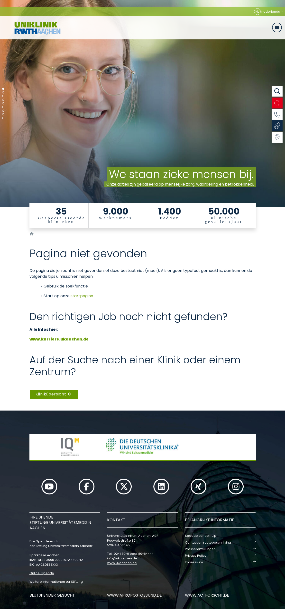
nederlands (267, 11)
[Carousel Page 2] (3, 92)
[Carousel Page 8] (3, 114)
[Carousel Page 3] (3, 96)
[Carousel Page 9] (3, 118)
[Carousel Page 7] (3, 111)
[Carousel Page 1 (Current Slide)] (3, 89)
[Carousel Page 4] (3, 100)
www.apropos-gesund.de (134, 595)
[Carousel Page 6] (3, 107)
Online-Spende (41, 573)
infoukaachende (122, 558)
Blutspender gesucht (52, 595)
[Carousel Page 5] (3, 103)
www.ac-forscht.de (207, 595)
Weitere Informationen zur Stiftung (56, 582)
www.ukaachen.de (122, 563)
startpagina (82, 296)
